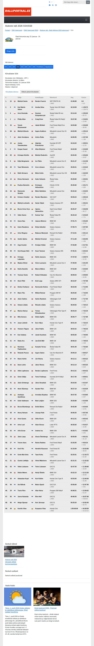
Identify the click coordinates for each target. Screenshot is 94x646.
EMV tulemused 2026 (31, 30)
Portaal (7, 30)
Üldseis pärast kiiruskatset (30, 92)
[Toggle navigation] (86, 20)
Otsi (88, 2)
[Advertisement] (69, 47)
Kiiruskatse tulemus (12, 92)
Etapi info (10, 51)
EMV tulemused (17, 30)
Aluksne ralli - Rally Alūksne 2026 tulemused (54, 30)
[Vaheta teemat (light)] (50, 2)
